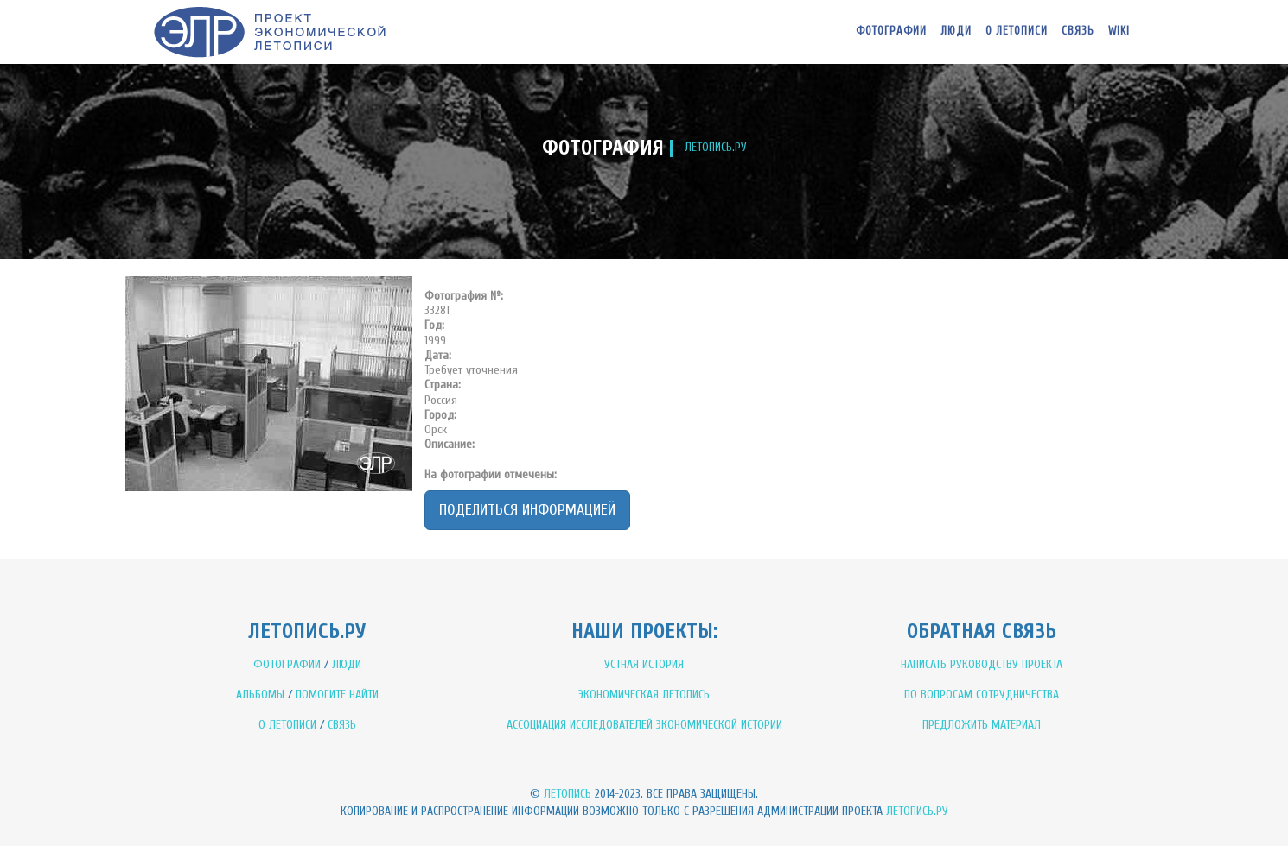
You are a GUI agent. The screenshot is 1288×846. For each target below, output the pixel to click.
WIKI (1119, 30)
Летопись (567, 793)
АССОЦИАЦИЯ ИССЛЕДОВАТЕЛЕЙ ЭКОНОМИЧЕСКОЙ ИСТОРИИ (644, 724)
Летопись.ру (917, 811)
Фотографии (891, 30)
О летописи (1016, 30)
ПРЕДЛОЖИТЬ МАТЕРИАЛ (981, 724)
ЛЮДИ (346, 664)
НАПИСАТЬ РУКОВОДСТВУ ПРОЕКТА (981, 664)
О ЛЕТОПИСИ (287, 724)
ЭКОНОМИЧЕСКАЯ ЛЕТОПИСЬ (644, 694)
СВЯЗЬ (342, 724)
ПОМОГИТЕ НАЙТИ (337, 694)
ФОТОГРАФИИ (287, 664)
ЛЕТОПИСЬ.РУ (716, 147)
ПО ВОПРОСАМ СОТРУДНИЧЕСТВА (981, 694)
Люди (956, 30)
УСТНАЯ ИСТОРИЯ (644, 664)
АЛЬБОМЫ (260, 694)
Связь (1078, 30)
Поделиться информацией (527, 510)
